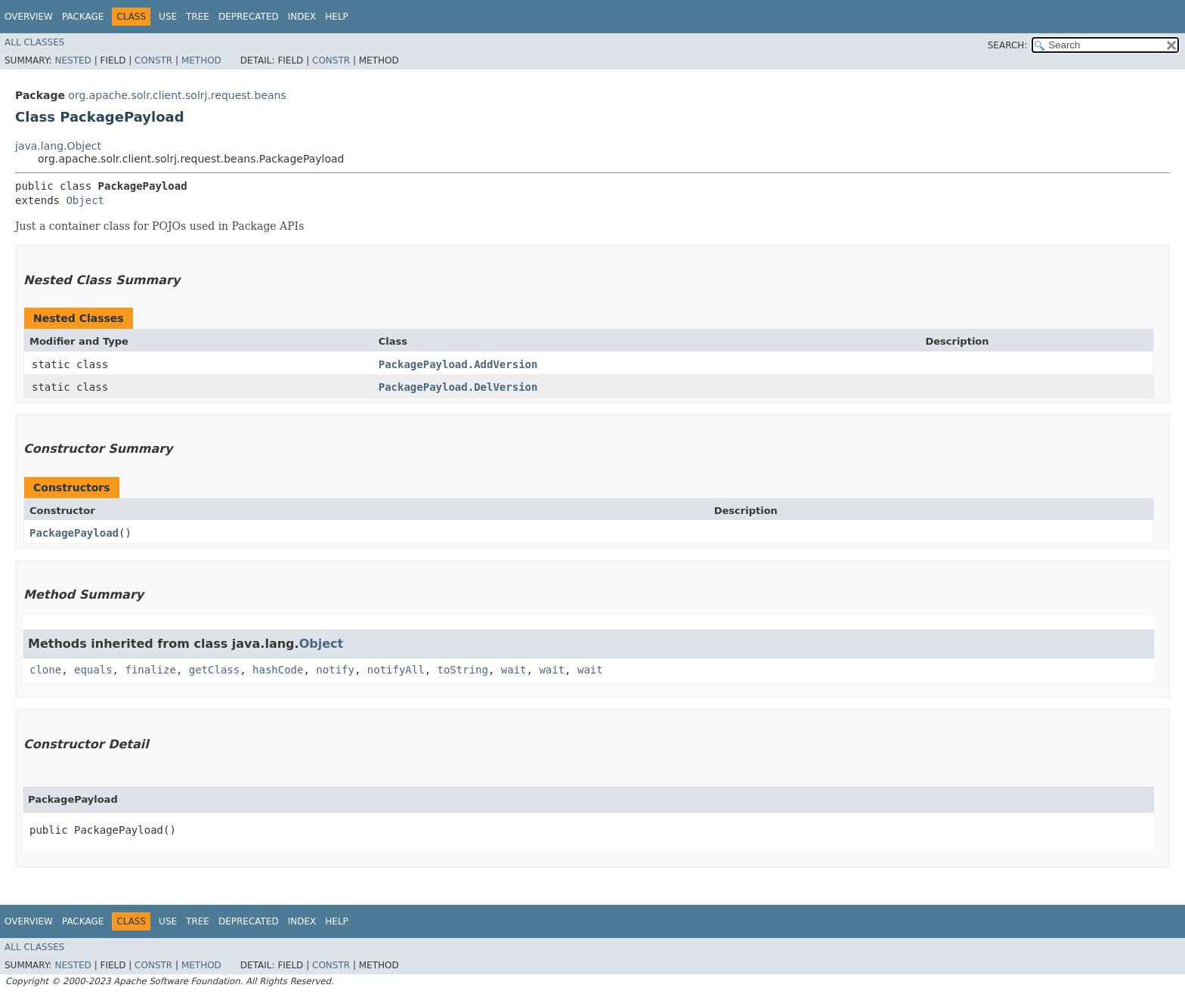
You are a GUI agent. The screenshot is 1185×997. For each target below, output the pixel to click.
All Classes (34, 42)
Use (168, 16)
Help (336, 16)
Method (201, 60)
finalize (150, 670)
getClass (214, 670)
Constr (153, 60)
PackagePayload (74, 533)
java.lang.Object (58, 146)
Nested (72, 60)
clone (45, 670)
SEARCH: (1008, 45)
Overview (29, 16)
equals (93, 670)
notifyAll (396, 670)
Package (83, 16)
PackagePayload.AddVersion (458, 364)
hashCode (277, 670)
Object (85, 200)
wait (514, 670)
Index (302, 16)
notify (335, 670)
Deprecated (248, 16)
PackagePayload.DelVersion (458, 387)
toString (463, 670)
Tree (197, 16)
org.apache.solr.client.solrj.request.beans (177, 95)
